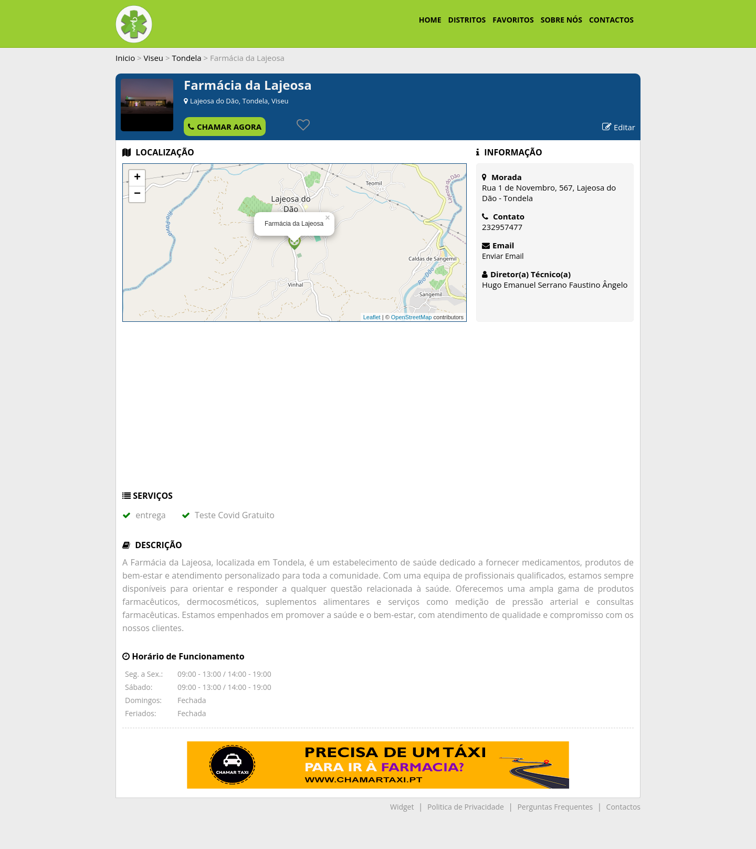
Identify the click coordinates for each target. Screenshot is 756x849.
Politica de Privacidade (465, 807)
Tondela (186, 58)
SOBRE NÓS (561, 20)
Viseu (154, 58)
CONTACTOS (611, 20)
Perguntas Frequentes (555, 807)
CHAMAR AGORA (224, 126)
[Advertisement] (378, 411)
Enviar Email (503, 256)
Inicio (125, 58)
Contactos (623, 807)
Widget (402, 807)
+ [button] (137, 178)
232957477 (502, 227)
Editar (618, 127)
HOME (430, 20)
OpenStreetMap (411, 317)
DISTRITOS (467, 20)
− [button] (137, 194)
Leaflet (372, 317)
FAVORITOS (512, 20)
